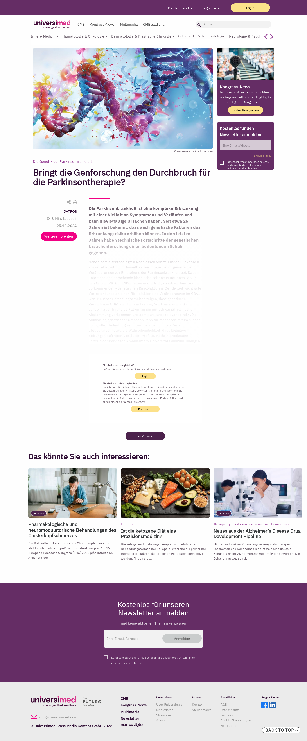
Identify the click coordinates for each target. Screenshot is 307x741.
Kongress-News (102, 24)
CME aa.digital (154, 24)
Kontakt (197, 705)
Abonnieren (164, 720)
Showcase (163, 715)
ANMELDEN (262, 156)
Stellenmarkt (201, 710)
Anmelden (181, 638)
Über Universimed (169, 705)
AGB (224, 705)
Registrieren (209, 8)
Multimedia (129, 24)
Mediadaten (164, 710)
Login (248, 7)
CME (80, 24)
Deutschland (176, 8)
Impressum (229, 715)
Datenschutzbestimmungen (243, 162)
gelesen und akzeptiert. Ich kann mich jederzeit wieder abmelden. (248, 163)
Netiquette (229, 726)
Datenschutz (230, 710)
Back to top (281, 730)
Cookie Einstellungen (236, 720)
